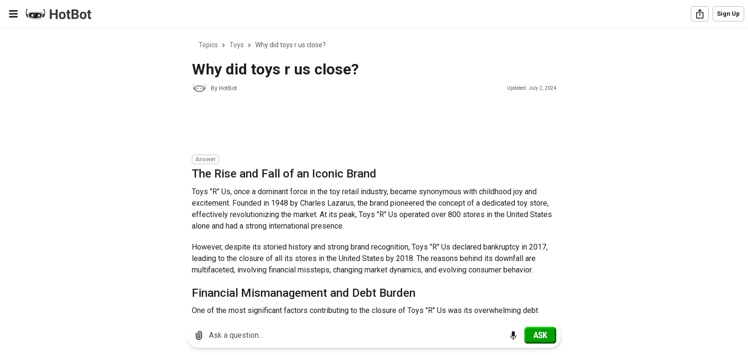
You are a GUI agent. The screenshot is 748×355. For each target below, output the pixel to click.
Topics (208, 45)
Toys (236, 45)
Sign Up (728, 13)
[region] (374, 172)
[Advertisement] (365, 125)
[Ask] (540, 335)
